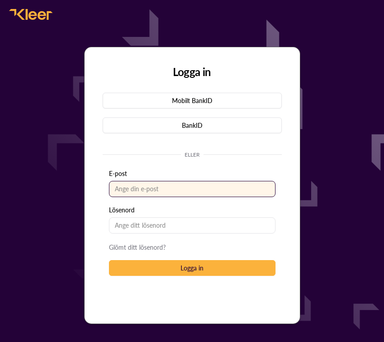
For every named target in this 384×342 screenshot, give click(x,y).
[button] (192, 100)
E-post (118, 173)
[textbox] (192, 189)
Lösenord (122, 210)
